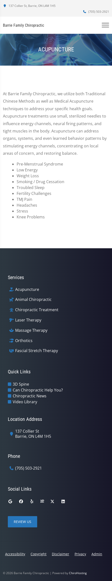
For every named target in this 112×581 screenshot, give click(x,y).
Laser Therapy (28, 320)
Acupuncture (27, 289)
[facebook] (21, 501)
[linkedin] (63, 501)
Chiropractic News (29, 396)
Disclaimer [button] (60, 554)
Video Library (25, 401)
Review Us (22, 521)
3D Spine (21, 384)
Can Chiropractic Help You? (38, 390)
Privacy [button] (80, 554)
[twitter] (52, 501)
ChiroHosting (78, 573)
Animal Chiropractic (33, 299)
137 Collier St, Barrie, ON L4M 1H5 (29, 6)
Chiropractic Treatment (36, 309)
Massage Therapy (31, 330)
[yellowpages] (42, 501)
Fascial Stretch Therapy (36, 350)
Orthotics (24, 340)
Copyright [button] (38, 554)
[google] (10, 501)
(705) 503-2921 (96, 12)
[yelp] (31, 501)
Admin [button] (96, 554)
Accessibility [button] (15, 554)
